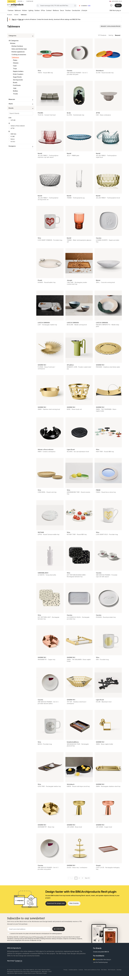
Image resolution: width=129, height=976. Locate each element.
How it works (74, 903)
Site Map (119, 969)
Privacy (65, 969)
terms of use (28, 937)
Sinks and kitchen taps (19, 49)
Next (86, 878)
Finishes (68, 10)
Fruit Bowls (17, 85)
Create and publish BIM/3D (101, 951)
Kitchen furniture (17, 46)
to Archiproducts (12, 7)
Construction (76, 10)
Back (71, 878)
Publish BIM (11, 1)
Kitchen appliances (18, 52)
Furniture (10, 10)
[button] (85, 6)
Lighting (30, 10)
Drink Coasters (18, 74)
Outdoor (37, 10)
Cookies (81, 969)
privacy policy (39, 937)
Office (43, 10)
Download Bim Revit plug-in (102, 959)
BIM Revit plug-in (115, 10)
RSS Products (111, 969)
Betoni (13, 139)
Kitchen (24, 10)
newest (117, 35)
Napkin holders (18, 71)
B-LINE (13, 136)
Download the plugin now (56, 903)
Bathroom (18, 10)
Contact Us (18, 961)
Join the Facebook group (100, 962)
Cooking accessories (19, 54)
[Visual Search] (75, 5)
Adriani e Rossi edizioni (18, 126)
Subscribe (58, 929)
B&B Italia (13, 134)
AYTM (12, 128)
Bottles (15, 91)
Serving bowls (18, 80)
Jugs (14, 88)
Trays (15, 68)
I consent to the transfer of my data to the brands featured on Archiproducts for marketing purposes (36, 933)
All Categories (13, 40)
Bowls (15, 82)
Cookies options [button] (73, 969)
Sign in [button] (118, 5)
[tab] (23, 1)
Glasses (15, 63)
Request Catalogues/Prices (110, 26)
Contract (49, 10)
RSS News (104, 969)
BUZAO (13, 141)
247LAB (13, 120)
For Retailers (29, 1)
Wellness (56, 10)
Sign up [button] (20, 19)
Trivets (15, 94)
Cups (15, 66)
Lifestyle (84, 10)
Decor (62, 10)
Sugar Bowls (17, 77)
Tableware (15, 57)
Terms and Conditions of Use (92, 969)
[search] (38, 5)
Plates (15, 60)
